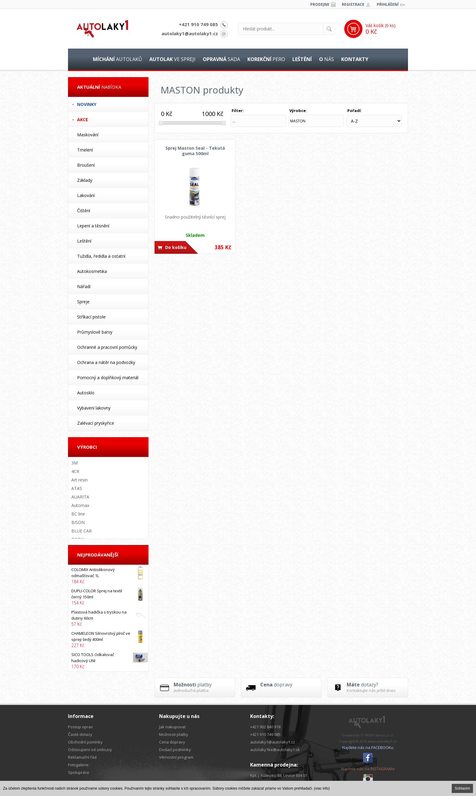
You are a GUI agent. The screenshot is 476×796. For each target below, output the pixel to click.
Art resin (79, 480)
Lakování (86, 195)
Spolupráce (78, 772)
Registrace (353, 4)
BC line (78, 514)
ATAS (76, 488)
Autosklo (85, 393)
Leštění (84, 241)
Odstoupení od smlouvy (90, 749)
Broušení (86, 165)
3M (74, 463)
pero (266, 59)
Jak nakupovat (172, 727)
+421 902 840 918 (265, 727)
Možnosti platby (173, 734)
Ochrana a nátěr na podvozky (106, 362)
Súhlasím (462, 788)
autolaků (117, 59)
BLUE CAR (81, 531)
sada (221, 59)
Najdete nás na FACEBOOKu (367, 747)
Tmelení (85, 150)
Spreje (83, 301)
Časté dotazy (80, 734)
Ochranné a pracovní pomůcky (107, 347)
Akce (82, 119)
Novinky (86, 104)
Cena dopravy (172, 742)
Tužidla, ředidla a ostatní (101, 256)
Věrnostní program (176, 757)
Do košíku (175, 247)
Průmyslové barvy (94, 332)
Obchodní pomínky (85, 742)
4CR (75, 471)
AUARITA (80, 497)
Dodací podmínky (175, 749)
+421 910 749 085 (198, 24)
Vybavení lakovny (93, 408)
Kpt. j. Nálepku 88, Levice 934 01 (278, 775)
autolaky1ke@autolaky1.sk (275, 749)
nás (326, 59)
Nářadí (83, 286)
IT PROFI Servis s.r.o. (377, 735)
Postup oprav (80, 727)
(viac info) (322, 788)
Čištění (83, 210)
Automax (80, 505)
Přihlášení (388, 4)
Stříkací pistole (91, 317)
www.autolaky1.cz (382, 741)
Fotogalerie (78, 764)
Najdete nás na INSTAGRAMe (368, 768)
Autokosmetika (92, 271)
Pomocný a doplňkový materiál (107, 377)
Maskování (87, 135)
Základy (84, 180)
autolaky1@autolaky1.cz (190, 33)
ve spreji (172, 59)
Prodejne (319, 4)
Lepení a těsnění (93, 226)
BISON (78, 522)
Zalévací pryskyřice (95, 423)
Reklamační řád (82, 757)
